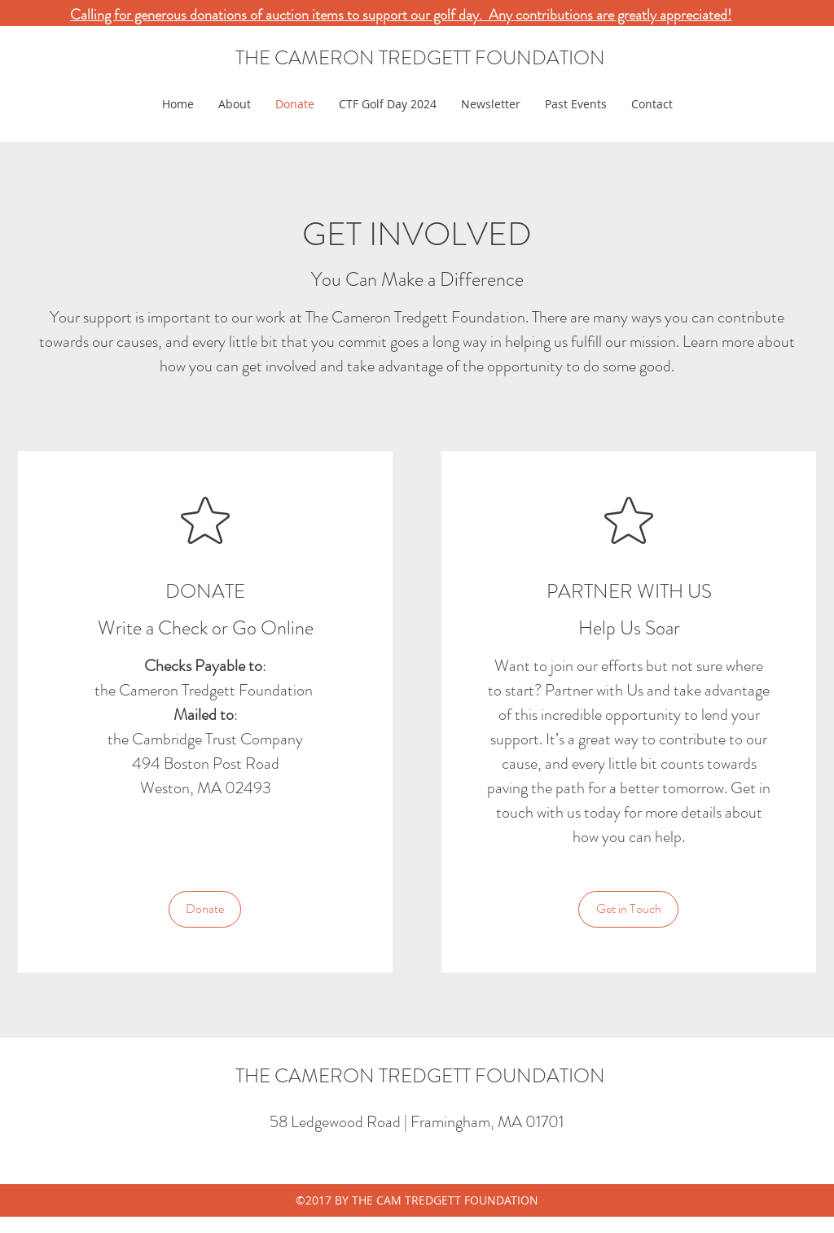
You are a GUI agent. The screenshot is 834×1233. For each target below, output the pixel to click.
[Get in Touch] (628, 909)
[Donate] (205, 909)
